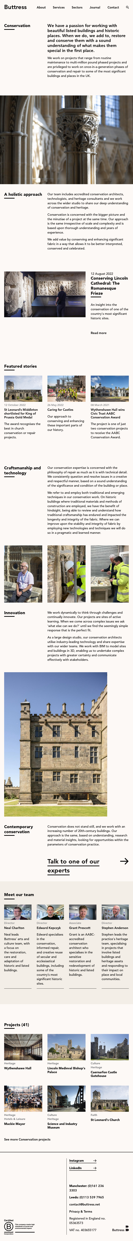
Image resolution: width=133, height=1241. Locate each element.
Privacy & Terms (80, 1211)
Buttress (15, 5)
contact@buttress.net (84, 1204)
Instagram (76, 1161)
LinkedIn (75, 1168)
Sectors (77, 7)
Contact (113, 7)
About (41, 7)
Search (127, 7)
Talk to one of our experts (73, 862)
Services (59, 7)
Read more (99, 333)
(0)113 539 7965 (91, 1197)
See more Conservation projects (27, 1139)
